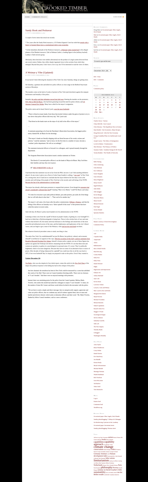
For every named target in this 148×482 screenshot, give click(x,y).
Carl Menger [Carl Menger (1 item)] (106, 444)
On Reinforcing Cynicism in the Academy (106, 422)
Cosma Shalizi (98, 254)
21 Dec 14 (49, 168)
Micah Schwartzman (100, 365)
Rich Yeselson (98, 377)
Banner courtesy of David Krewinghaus (105, 221)
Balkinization (98, 245)
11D (95, 233)
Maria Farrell (97, 201)
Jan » (100, 112)
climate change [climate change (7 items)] (103, 447)
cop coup (77, 175)
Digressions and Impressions (102, 269)
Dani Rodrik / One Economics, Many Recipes (107, 130)
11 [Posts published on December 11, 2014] (108, 102)
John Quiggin (98, 192)
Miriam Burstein (98, 302)
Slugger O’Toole (98, 311)
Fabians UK (97, 272)
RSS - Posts (97, 77)
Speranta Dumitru (99, 213)
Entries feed (97, 401)
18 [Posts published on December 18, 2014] (108, 105)
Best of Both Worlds (100, 248)
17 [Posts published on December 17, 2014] (104, 105)
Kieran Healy (98, 362)
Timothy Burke (98, 329)
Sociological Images (100, 314)
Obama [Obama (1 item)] (104, 465)
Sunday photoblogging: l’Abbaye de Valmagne (107, 419)
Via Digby (28, 263)
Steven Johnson (98, 317)
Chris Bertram (98, 168)
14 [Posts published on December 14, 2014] (119, 102)
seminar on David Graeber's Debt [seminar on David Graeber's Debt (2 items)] (110, 470)
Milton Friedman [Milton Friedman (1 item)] (110, 463)
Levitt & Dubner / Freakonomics (103, 144)
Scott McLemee (98, 380)
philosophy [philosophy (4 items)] (106, 467)
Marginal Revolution (100, 293)
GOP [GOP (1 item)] (108, 454)
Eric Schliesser (98, 171)
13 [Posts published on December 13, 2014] (116, 102)
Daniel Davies (98, 353)
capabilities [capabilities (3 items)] (99, 442)
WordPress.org (98, 407)
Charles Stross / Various (101, 121)
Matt (95, 35)
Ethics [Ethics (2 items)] (113, 449)
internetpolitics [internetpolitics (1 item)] (111, 456)
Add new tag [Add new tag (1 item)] (97, 437)
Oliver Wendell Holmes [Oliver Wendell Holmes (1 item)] (112, 465)
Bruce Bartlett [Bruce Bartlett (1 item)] (109, 439)
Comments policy (39, 17)
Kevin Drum (97, 281)
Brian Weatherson (99, 347)
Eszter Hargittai (98, 174)
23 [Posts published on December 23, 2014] (100, 107)
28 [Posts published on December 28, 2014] (119, 107)
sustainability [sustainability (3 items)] (100, 472)
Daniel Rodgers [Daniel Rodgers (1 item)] (107, 449)
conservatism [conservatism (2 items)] (98, 449)
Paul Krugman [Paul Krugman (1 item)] (97, 467)
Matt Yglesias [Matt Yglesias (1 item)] (102, 463)
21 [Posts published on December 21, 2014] (119, 105)
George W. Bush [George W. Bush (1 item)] (114, 451)
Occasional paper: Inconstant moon (104, 425)
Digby (95, 266)
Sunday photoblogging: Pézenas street (105, 428)
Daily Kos (97, 257)
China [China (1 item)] (111, 444)
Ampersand (97, 239)
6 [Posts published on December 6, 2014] (115, 100)
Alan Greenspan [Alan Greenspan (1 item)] (104, 437)
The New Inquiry (99, 326)
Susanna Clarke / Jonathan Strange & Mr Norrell (108, 150)
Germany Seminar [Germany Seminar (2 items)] (100, 454)
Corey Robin (97, 350)
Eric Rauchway (98, 356)
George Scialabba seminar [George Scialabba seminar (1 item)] (103, 451)
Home (27, 17)
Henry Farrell (98, 183)
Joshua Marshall (98, 275)
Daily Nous (97, 260)
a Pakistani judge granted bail (70, 50)
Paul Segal (97, 207)
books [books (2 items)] (104, 440)
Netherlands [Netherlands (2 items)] (98, 465)
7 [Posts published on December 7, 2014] (119, 100)
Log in (96, 398)
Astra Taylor (97, 344)
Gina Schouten (98, 177)
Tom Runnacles (98, 389)
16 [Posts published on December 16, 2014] (100, 105)
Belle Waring (97, 162)
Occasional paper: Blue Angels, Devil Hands (107, 416)
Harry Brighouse (98, 180)
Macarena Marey (99, 198)
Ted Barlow (97, 383)
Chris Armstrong (98, 165)
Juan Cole (97, 278)
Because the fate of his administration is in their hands (42, 182)
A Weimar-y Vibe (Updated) (39, 72)
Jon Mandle (97, 359)
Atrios (95, 242)
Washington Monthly (100, 335)
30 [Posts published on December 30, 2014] (100, 110)
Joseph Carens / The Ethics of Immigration (106, 141)
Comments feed (98, 404)
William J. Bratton (75, 202)
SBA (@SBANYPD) (39, 168)
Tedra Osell (97, 386)
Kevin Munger (98, 195)
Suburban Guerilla (99, 320)
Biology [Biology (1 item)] (99, 439)
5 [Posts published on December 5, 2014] (111, 100)
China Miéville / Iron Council (102, 124)
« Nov (96, 112)
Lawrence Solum (99, 284)
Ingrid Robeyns (98, 186)
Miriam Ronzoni (98, 204)
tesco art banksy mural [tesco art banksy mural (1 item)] (111, 472)
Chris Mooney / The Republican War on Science (108, 127)
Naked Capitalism (99, 305)
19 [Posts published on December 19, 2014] (112, 105)
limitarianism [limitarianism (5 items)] (101, 460)
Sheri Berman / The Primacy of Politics (105, 147)
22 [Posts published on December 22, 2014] (96, 107)
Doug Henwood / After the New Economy (106, 133)
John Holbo (97, 189)
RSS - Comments (99, 80)
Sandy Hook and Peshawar (38, 30)
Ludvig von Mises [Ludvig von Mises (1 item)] (113, 461)
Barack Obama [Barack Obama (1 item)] (116, 437)
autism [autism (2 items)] (110, 437)
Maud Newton (98, 296)
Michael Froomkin (99, 299)
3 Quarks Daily (98, 236)
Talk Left (96, 323)
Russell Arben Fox (99, 308)
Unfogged (97, 332)
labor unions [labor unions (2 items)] (110, 458)
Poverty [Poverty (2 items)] (115, 468)
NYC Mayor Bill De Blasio (34, 102)
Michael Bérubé (98, 368)
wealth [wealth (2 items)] (101, 475)
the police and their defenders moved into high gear (48, 99)
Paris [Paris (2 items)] (120, 465)
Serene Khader (98, 210)
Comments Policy (99, 224)
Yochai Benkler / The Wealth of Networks (106, 153)
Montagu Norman (99, 371)
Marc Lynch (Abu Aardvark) (102, 290)
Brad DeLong (98, 251)
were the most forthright (61, 109)
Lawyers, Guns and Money (101, 287)
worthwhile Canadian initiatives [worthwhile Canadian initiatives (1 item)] (111, 474)
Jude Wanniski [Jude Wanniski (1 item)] (102, 458)
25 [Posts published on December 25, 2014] (108, 107)
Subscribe (117, 16)
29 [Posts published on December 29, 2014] (96, 110)
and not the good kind (69, 226)
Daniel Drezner (98, 263)
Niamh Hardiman (99, 374)
